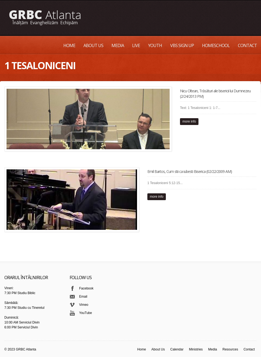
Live (136, 45)
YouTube (85, 313)
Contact (247, 45)
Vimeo (83, 305)
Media (117, 45)
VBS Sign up (182, 45)
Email (83, 296)
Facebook (86, 288)
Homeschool (216, 45)
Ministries (196, 349)
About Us (93, 45)
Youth (155, 45)
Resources (230, 349)
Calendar (177, 349)
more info (189, 121)
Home (69, 45)
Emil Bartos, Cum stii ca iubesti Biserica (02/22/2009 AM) (189, 171)
